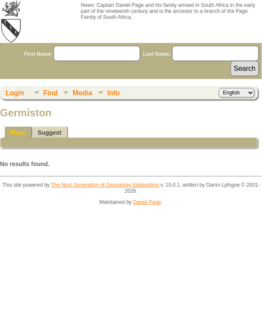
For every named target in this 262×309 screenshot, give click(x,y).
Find (50, 93)
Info (113, 93)
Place (18, 132)
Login (15, 93)
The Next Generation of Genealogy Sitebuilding (105, 185)
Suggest (49, 132)
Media (82, 93)
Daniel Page (147, 202)
